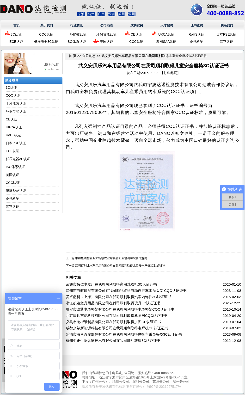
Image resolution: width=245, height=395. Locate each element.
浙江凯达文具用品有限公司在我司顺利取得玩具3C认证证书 (113, 303)
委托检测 (196, 42)
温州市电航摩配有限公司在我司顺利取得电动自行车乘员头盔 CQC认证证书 (126, 290)
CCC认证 (136, 42)
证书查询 (196, 25)
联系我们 (226, 25)
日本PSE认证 (226, 34)
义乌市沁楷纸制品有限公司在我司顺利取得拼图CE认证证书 (113, 322)
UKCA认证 (166, 34)
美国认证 (106, 42)
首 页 (72, 56)
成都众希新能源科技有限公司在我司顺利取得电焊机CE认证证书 (117, 328)
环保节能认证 (106, 34)
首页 (16, 25)
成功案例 (136, 25)
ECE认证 (16, 42)
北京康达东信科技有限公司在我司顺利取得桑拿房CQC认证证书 (116, 315)
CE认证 (136, 34)
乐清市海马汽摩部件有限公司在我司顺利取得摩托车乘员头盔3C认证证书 (124, 334)
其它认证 (226, 42)
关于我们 (46, 25)
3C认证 (16, 34)
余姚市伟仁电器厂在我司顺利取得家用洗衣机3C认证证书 (111, 284)
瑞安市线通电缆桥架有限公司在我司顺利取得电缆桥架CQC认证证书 (120, 309)
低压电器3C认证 (46, 42)
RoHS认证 (196, 34)
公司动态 (106, 25)
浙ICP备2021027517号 (164, 387)
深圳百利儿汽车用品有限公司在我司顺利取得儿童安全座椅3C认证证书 (120, 265)
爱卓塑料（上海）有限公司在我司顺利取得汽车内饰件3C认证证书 (118, 297)
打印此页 (170, 73)
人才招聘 (166, 25)
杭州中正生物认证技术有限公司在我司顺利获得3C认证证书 (113, 341)
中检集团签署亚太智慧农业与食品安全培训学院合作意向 (111, 258)
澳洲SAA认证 (166, 42)
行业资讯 (76, 25)
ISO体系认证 (76, 42)
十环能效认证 (76, 34)
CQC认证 (46, 34)
